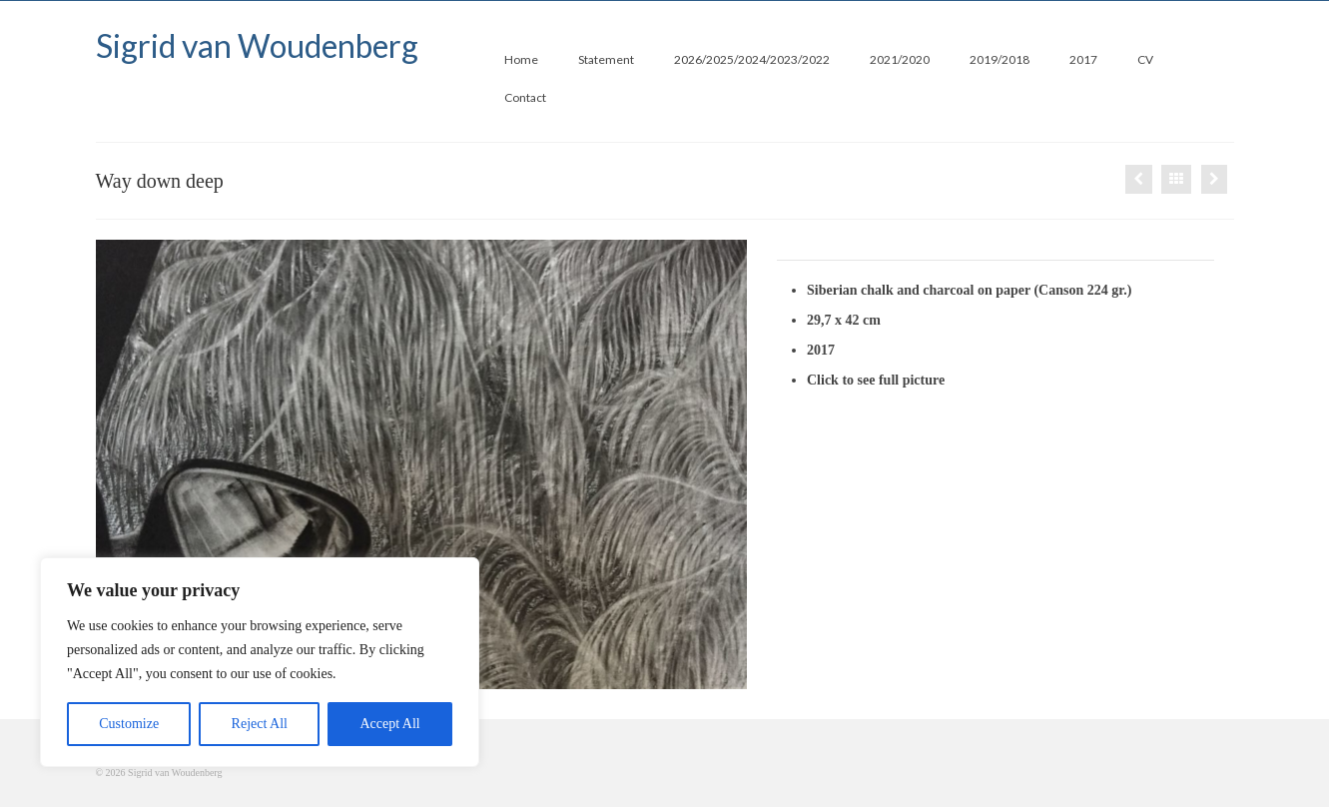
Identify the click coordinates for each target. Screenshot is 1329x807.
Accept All (389, 723)
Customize (129, 723)
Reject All (260, 723)
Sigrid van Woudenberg (257, 45)
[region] (259, 662)
